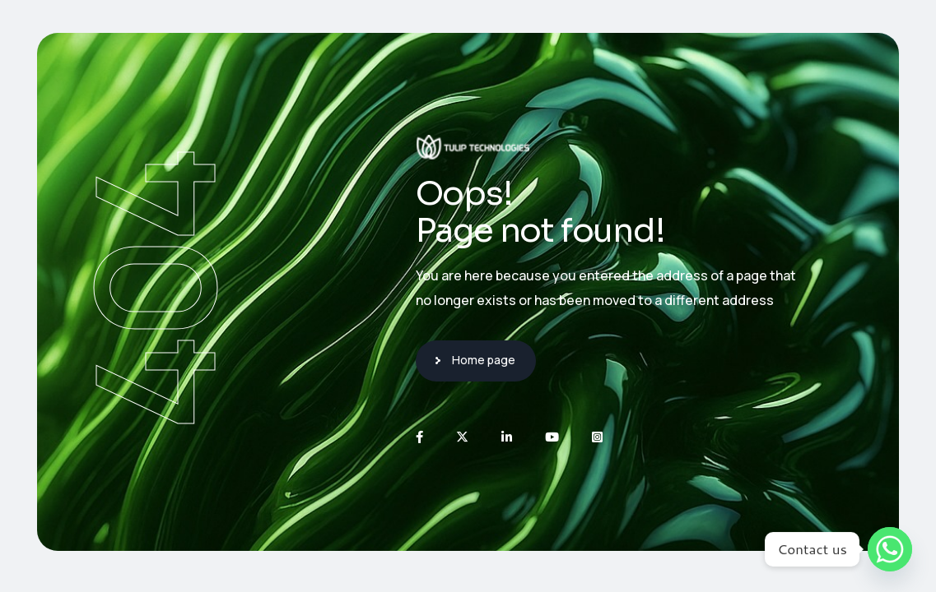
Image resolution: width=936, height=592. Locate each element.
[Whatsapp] (890, 549)
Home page (483, 360)
